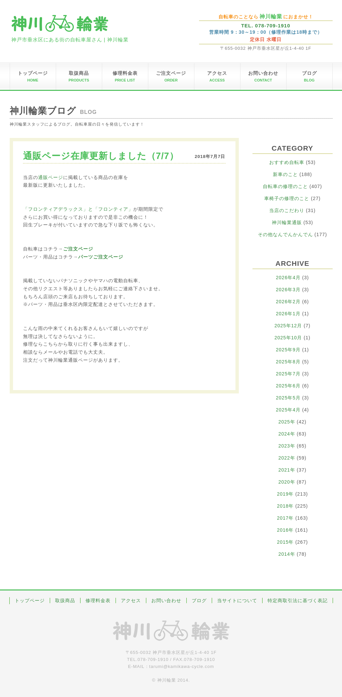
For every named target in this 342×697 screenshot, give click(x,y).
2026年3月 (288, 289)
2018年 (285, 506)
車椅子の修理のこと (286, 198)
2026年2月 (288, 301)
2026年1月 (288, 313)
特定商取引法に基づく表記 (298, 600)
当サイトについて (237, 600)
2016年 (285, 530)
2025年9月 (288, 349)
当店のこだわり (286, 210)
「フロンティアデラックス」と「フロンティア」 (78, 209)
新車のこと (285, 174)
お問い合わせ (166, 600)
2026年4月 (288, 277)
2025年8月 (288, 361)
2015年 (285, 542)
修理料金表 (98, 600)
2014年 (287, 554)
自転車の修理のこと (285, 186)
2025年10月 (288, 337)
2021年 (287, 470)
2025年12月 (288, 325)
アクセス (131, 600)
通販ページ (50, 177)
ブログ (199, 600)
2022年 (287, 458)
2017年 (285, 518)
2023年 (287, 446)
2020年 (287, 482)
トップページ (30, 600)
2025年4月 (288, 409)
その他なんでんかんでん (285, 234)
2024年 (287, 434)
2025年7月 (288, 373)
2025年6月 (288, 385)
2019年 (285, 494)
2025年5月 (288, 397)
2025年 (287, 421)
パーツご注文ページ (100, 256)
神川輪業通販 (287, 222)
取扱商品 (65, 600)
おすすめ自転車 (286, 162)
